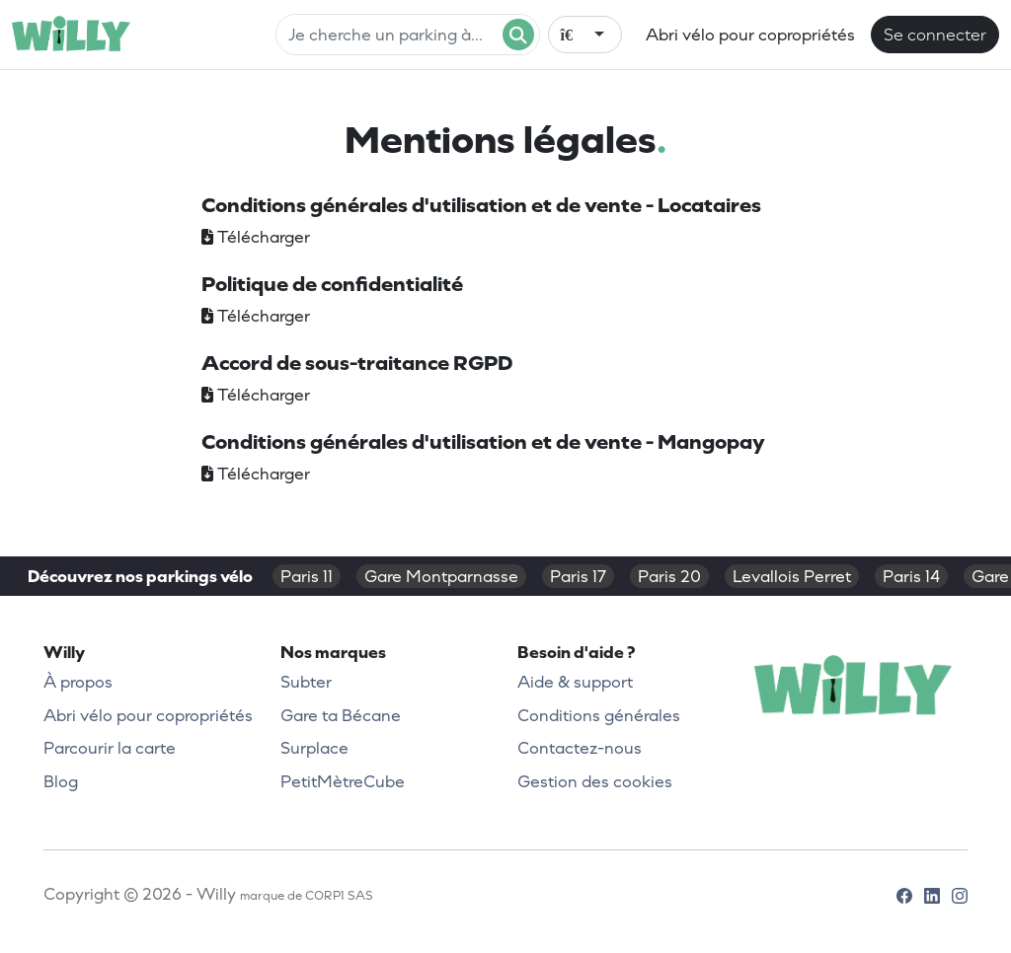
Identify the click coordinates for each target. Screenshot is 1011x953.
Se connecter (935, 34)
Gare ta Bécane (340, 715)
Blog (60, 781)
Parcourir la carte (109, 748)
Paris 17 (578, 576)
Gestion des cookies (594, 781)
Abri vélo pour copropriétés (750, 34)
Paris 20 (669, 576)
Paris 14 (911, 576)
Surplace (314, 748)
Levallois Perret (792, 576)
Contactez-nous (579, 748)
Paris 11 (306, 576)
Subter (306, 682)
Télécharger (255, 237)
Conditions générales (598, 715)
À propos (78, 682)
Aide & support (575, 682)
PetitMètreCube (342, 781)
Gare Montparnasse (441, 576)
